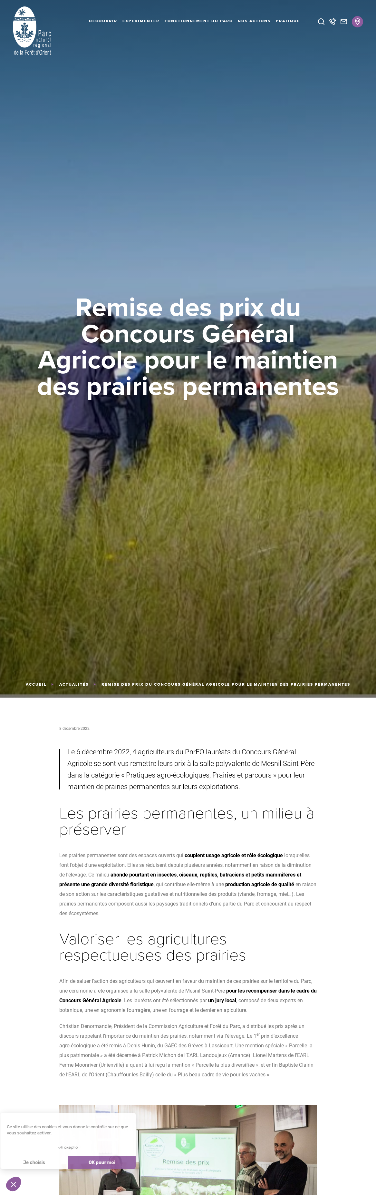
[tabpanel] (188, 349)
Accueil (36, 684)
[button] (13, 1184)
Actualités (74, 684)
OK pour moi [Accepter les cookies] (52, 1162)
